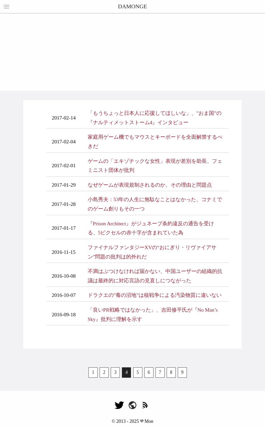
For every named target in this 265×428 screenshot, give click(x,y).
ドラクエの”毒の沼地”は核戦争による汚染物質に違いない (155, 295)
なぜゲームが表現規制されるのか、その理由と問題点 (150, 185)
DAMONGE (132, 6)
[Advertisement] (132, 52)
